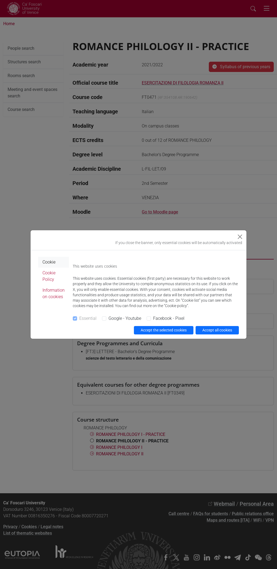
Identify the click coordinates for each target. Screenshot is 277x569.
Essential (88, 318)
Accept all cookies (217, 330)
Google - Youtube (124, 318)
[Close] (240, 236)
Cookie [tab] (48, 262)
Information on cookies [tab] (53, 293)
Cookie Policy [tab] (48, 276)
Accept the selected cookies (164, 330)
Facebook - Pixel (168, 318)
